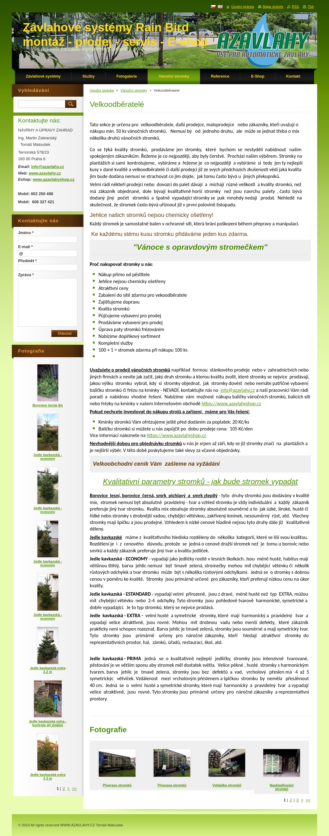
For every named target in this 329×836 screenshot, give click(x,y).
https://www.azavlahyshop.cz (231, 403)
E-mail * (25, 246)
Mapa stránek (273, 6)
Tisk (311, 6)
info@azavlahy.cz (238, 390)
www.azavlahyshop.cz (53, 179)
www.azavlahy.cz (45, 173)
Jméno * (26, 232)
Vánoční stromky (134, 90)
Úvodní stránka (102, 90)
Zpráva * (26, 274)
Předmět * (27, 260)
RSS (295, 6)
